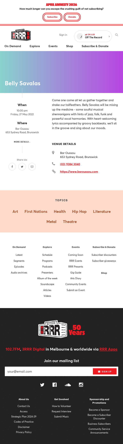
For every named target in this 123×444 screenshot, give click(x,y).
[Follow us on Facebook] (55, 385)
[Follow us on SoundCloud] (68, 385)
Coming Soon (75, 254)
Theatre (70, 221)
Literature (102, 211)
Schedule (47, 254)
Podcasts (47, 266)
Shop (104, 273)
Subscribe (52, 16)
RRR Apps (108, 349)
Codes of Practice (23, 421)
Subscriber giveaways (104, 260)
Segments (19, 260)
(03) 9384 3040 (70, 164)
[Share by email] (32, 166)
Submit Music (61, 416)
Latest (19, 254)
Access (24, 411)
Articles (47, 290)
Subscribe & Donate (104, 247)
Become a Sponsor (99, 409)
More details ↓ (22, 142)
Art (15, 211)
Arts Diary (75, 278)
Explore (47, 247)
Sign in (63, 34)
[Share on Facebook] (12, 166)
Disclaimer (24, 427)
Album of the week (47, 278)
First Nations (36, 211)
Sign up (104, 371)
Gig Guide (75, 272)
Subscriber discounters (104, 254)
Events (76, 247)
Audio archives (19, 272)
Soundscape (47, 284)
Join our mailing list (61, 360)
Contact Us (23, 406)
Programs (47, 260)
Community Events (75, 284)
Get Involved (61, 399)
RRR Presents (75, 266)
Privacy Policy (24, 432)
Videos (47, 295)
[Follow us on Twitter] (42, 385)
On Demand (19, 247)
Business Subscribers (99, 423)
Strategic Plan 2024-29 (23, 416)
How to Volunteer (61, 406)
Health (60, 211)
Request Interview (61, 411)
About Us (24, 399)
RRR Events (75, 260)
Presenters (47, 272)
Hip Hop (79, 211)
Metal (51, 221)
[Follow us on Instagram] (81, 385)
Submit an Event (76, 290)
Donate (72, 16)
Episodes (19, 266)
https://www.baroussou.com (79, 171)
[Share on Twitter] (22, 166)
